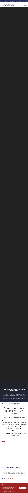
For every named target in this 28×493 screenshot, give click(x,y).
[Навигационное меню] (25, 5)
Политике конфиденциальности (8, 491)
